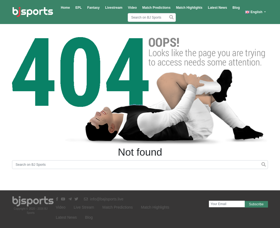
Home (65, 8)
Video (132, 8)
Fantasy (93, 8)
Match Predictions (156, 8)
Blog (236, 8)
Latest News (217, 8)
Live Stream (84, 207)
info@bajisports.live (104, 199)
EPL (78, 8)
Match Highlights (189, 8)
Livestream (113, 8)
